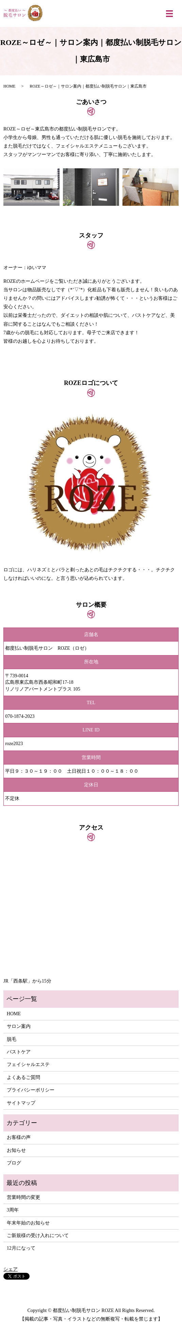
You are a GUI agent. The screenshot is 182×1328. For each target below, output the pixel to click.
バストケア (19, 1051)
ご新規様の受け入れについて (38, 1235)
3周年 (13, 1210)
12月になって (21, 1248)
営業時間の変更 (23, 1197)
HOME (9, 86)
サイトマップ (21, 1103)
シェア (10, 1269)
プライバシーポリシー (30, 1090)
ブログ (14, 1162)
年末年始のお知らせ (28, 1222)
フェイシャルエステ (28, 1064)
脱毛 (11, 1039)
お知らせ (16, 1150)
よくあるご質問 (23, 1077)
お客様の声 (19, 1137)
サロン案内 (19, 1026)
